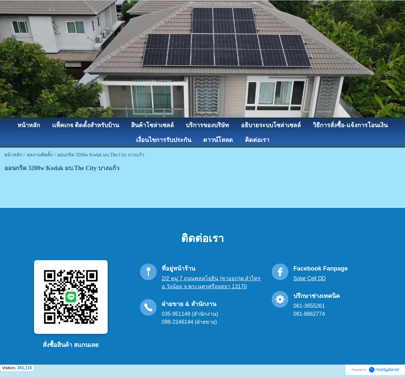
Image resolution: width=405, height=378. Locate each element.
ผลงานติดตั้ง (39, 154)
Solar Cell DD (309, 278)
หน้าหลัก (13, 154)
